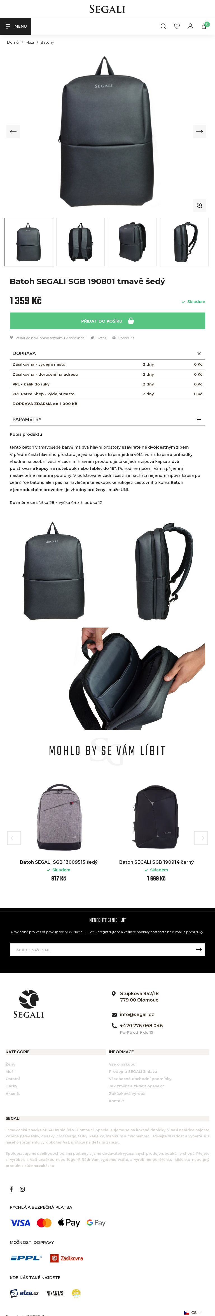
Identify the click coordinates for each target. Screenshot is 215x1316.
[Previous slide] (13, 131)
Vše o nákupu (122, 1064)
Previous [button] (14, 838)
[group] (106, 131)
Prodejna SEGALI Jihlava (133, 1071)
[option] (59, 834)
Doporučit (123, 338)
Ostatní (13, 1079)
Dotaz (99, 338)
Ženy (10, 1064)
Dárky (11, 1086)
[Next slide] (199, 131)
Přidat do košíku (107, 321)
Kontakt (116, 1101)
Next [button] (201, 838)
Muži (29, 42)
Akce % (13, 1093)
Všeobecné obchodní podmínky (140, 1079)
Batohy (47, 42)
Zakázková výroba (127, 1093)
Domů (13, 42)
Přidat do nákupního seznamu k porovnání (47, 338)
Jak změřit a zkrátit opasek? (136, 1086)
